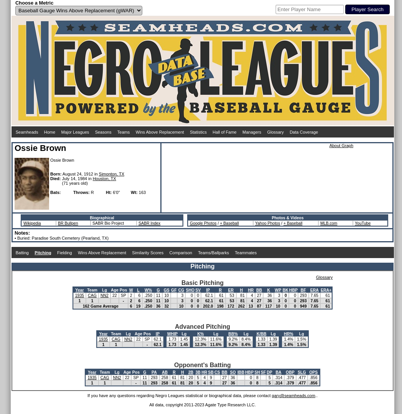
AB (165, 372)
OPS (313, 372)
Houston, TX (104, 178)
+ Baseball (229, 223)
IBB (240, 372)
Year (79, 290)
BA (278, 372)
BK (285, 290)
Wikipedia (32, 223)
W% (148, 290)
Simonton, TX (111, 174)
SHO (190, 290)
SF (263, 372)
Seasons (103, 132)
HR (251, 290)
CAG (92, 295)
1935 (79, 295)
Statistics (198, 132)
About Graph (341, 145)
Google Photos (203, 223)
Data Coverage (304, 132)
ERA (314, 290)
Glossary (275, 132)
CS (217, 372)
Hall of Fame (224, 132)
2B (190, 372)
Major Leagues (75, 132)
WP (278, 290)
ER (231, 290)
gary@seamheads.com (293, 395)
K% (200, 333)
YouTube (363, 223)
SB (211, 372)
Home (49, 132)
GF (174, 290)
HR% (288, 333)
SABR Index (149, 223)
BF (303, 290)
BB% (233, 333)
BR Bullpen (68, 223)
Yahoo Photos (267, 223)
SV (198, 290)
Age (115, 290)
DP (269, 372)
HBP (293, 290)
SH (257, 372)
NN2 (104, 295)
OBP (290, 372)
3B (198, 372)
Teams (123, 132)
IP (208, 290)
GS (167, 290)
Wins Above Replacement (160, 132)
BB (259, 290)
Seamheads (27, 132)
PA (154, 372)
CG (181, 290)
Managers (251, 132)
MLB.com (328, 223)
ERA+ (326, 290)
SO (233, 372)
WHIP (172, 333)
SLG (302, 372)
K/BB (262, 333)
